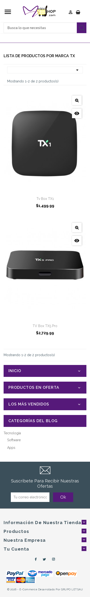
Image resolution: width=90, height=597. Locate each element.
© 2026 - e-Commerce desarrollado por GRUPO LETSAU (45, 589)
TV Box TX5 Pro (45, 326)
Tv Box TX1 (45, 199)
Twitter (44, 559)
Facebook (35, 559)
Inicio (14, 371)
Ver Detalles (77, 100)
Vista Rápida (76, 113)
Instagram (53, 559)
